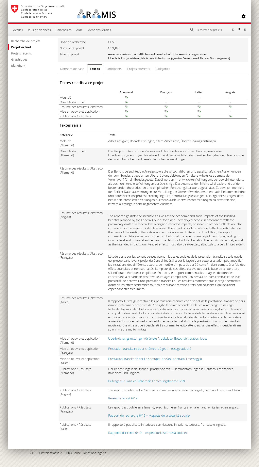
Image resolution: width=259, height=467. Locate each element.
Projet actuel (21, 47)
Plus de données (39, 30)
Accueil (18, 30)
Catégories (163, 69)
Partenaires (63, 30)
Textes (95, 69)
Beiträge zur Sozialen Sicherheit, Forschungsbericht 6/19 (146, 381)
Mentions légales (99, 30)
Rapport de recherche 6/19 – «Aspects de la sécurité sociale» (149, 415)
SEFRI (32, 453)
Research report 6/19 (123, 398)
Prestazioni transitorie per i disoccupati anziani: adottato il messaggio (155, 359)
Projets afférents (138, 69)
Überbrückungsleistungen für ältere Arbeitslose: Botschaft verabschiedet (157, 338)
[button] (243, 16)
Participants (114, 69)
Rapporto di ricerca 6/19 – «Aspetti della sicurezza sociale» (147, 433)
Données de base (72, 69)
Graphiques (19, 59)
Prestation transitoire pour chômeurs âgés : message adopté (149, 349)
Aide (79, 30)
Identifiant (18, 65)
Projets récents (21, 53)
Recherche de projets (25, 41)
